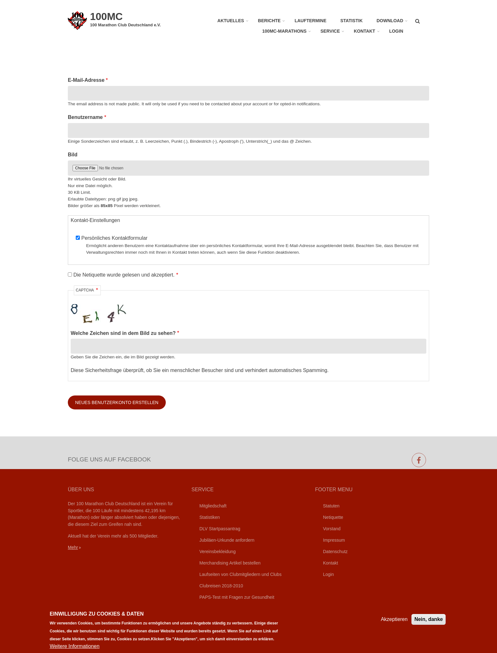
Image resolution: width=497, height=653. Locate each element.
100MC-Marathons (284, 31)
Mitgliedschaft (213, 505)
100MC (106, 16)
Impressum (334, 540)
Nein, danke (428, 622)
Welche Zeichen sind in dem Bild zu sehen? (123, 333)
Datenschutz (335, 551)
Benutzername (85, 117)
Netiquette (333, 517)
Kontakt (364, 31)
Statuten (331, 505)
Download (390, 20)
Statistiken (209, 517)
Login (396, 31)
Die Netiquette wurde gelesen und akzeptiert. (123, 275)
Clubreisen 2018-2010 (221, 585)
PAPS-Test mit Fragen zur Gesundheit (236, 597)
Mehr (73, 547)
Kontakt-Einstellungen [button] (95, 220)
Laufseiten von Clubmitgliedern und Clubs (240, 574)
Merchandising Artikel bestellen (230, 562)
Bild (72, 154)
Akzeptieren (394, 622)
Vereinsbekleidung (217, 551)
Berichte (269, 20)
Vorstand (331, 528)
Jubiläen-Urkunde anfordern (227, 540)
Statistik (351, 20)
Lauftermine (310, 20)
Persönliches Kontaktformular (114, 238)
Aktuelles (230, 20)
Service (330, 31)
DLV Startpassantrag (219, 528)
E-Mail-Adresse (86, 80)
